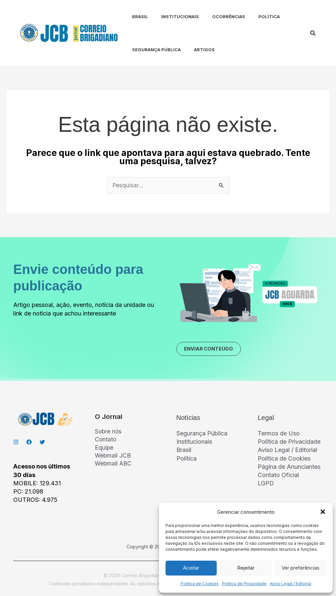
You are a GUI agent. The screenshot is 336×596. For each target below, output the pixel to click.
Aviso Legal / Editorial (290, 583)
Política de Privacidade (244, 583)
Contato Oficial (278, 476)
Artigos (195, 49)
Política (254, 16)
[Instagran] (16, 443)
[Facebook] (29, 443)
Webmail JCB (113, 458)
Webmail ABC (113, 466)
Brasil (133, 16)
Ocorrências (216, 16)
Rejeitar (245, 568)
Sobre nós (109, 433)
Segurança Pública (150, 49)
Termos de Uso (279, 434)
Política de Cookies (200, 583)
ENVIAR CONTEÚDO (212, 350)
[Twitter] (42, 443)
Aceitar (191, 568)
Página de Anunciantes (289, 468)
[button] (322, 511)
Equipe (104, 449)
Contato (106, 441)
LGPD (266, 484)
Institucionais (171, 16)
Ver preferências (300, 568)
